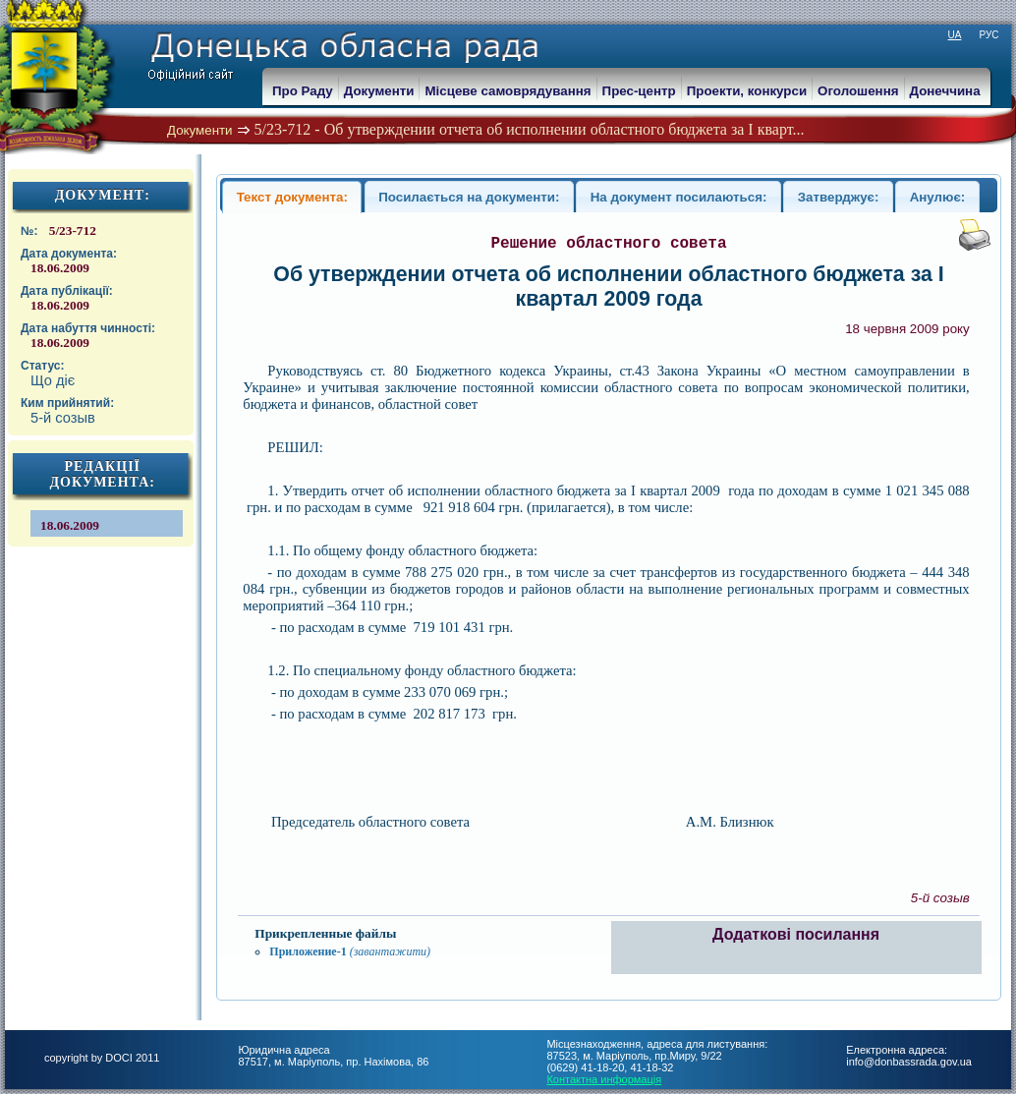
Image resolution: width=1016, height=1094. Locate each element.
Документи (200, 130)
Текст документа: (292, 197)
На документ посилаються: (679, 197)
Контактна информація (603, 1079)
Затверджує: (838, 197)
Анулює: (938, 197)
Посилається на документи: (468, 197)
